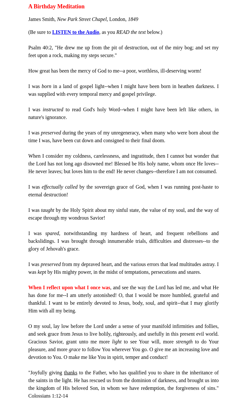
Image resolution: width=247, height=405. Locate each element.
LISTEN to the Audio (75, 32)
